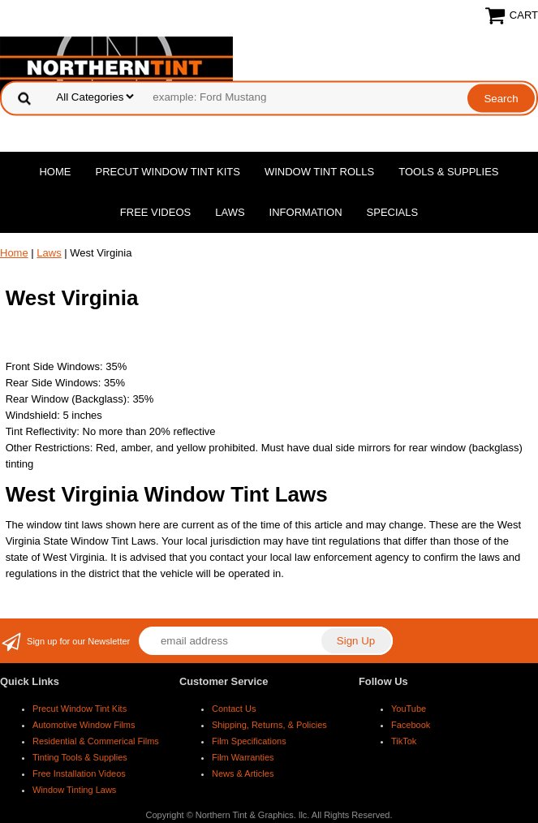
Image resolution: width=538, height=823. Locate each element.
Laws (229, 212)
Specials (393, 212)
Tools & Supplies (448, 172)
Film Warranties (243, 757)
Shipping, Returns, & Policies (269, 725)
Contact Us (234, 708)
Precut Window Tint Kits (167, 172)
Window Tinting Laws (74, 790)
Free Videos (155, 212)
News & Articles (242, 773)
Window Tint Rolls (319, 172)
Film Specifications (249, 741)
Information (305, 212)
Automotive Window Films (84, 725)
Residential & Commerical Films (95, 741)
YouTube (408, 708)
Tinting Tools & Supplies (79, 757)
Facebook (410, 725)
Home (55, 172)
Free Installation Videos (79, 773)
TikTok (403, 741)
